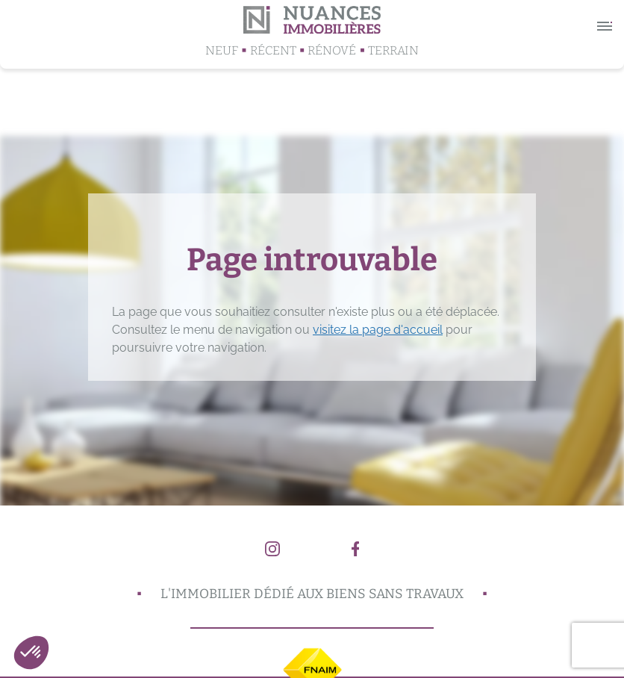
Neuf (221, 50)
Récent (273, 50)
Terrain (393, 50)
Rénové (332, 50)
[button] (31, 653)
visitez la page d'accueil (378, 330)
